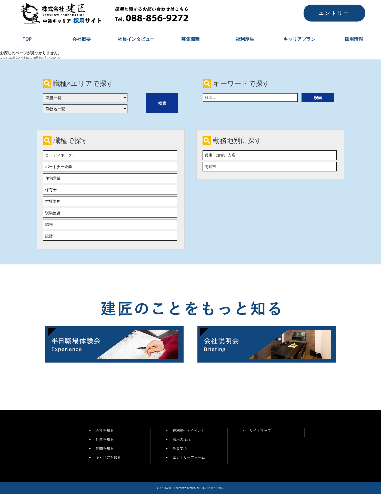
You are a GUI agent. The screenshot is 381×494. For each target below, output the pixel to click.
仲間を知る (105, 448)
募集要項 (180, 448)
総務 (49, 224)
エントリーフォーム (189, 457)
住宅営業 (53, 178)
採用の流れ (182, 439)
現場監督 (53, 212)
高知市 (210, 166)
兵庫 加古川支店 (220, 155)
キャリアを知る (108, 457)
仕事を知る (105, 439)
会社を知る (105, 430)
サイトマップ (260, 430)
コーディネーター (60, 155)
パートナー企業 (58, 166)
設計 (49, 235)
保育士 (51, 189)
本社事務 (53, 201)
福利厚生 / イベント (188, 430)
